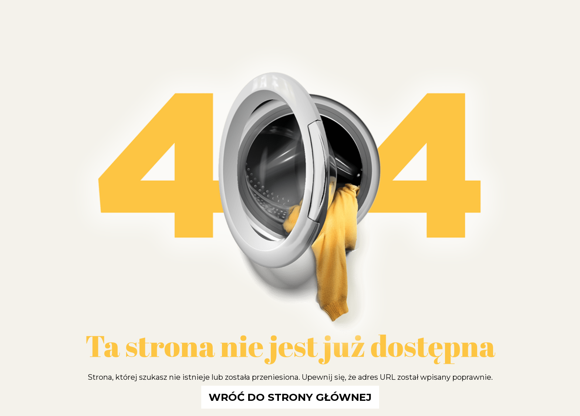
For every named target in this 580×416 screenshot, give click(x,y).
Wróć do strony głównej (290, 397)
